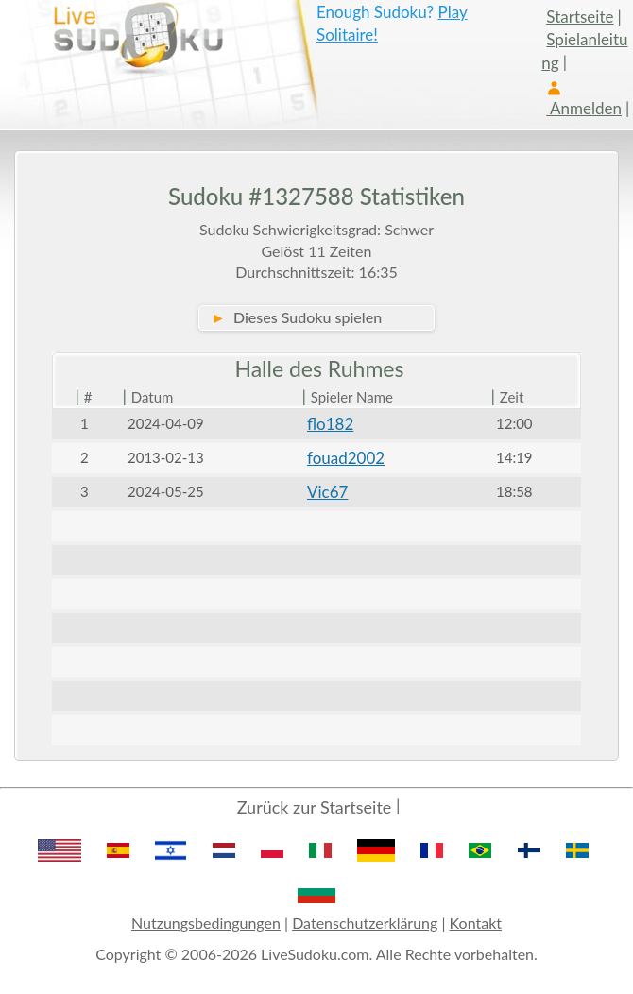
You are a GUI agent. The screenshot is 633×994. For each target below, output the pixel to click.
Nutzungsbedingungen (206, 923)
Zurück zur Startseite (314, 807)
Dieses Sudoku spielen (296, 317)
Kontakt (476, 923)
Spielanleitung (584, 50)
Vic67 (327, 492)
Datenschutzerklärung (364, 923)
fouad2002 (346, 458)
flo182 (330, 424)
